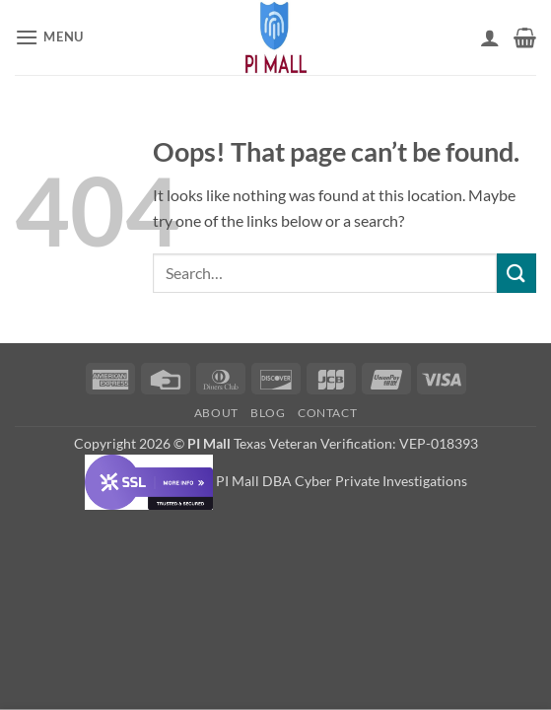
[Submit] (516, 272)
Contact (327, 412)
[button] (49, 37)
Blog (267, 412)
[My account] (490, 37)
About (216, 412)
